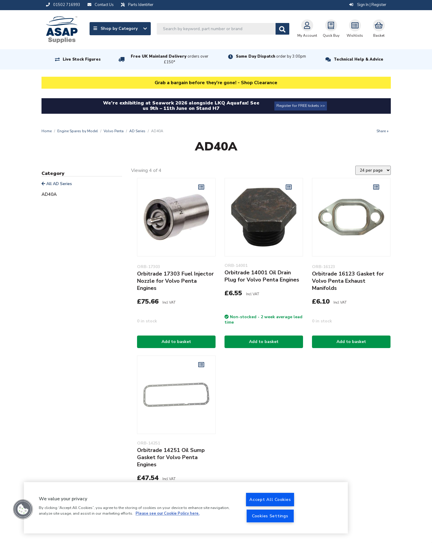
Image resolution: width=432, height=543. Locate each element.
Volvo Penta (114, 131)
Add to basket (176, 341)
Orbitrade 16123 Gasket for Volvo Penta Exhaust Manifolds (348, 281)
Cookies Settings (270, 516)
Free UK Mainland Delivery (169, 59)
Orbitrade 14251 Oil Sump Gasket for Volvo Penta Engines (171, 457)
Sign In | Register (367, 4)
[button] (23, 509)
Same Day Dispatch (271, 56)
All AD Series (56, 184)
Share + (382, 131)
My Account (307, 28)
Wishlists (355, 28)
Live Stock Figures (82, 59)
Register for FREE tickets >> (300, 105)
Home (46, 131)
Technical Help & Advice (358, 59)
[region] (186, 507)
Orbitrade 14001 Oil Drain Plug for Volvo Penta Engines (262, 276)
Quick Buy (331, 28)
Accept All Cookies (270, 499)
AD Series (137, 131)
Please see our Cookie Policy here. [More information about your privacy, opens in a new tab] (167, 513)
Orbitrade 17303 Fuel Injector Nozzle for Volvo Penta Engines (175, 281)
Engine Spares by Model (77, 131)
